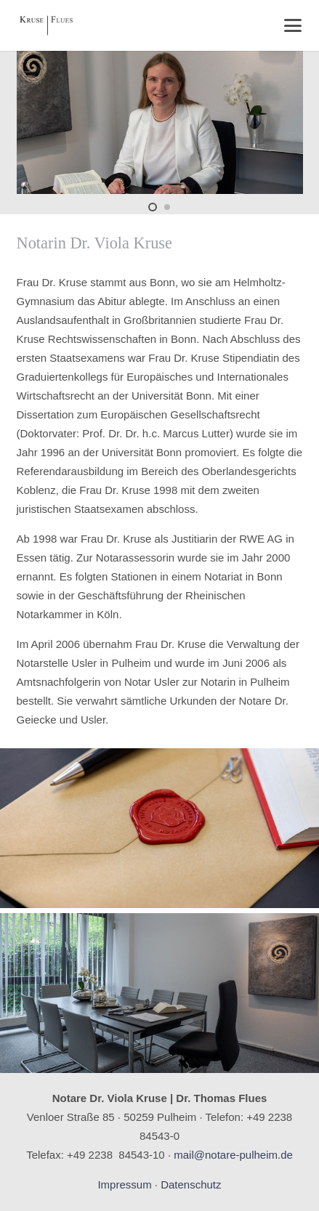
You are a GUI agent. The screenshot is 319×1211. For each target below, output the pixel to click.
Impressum (124, 1184)
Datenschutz (191, 1184)
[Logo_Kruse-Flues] (46, 25)
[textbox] (160, 501)
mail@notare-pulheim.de (233, 1155)
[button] (292, 25)
